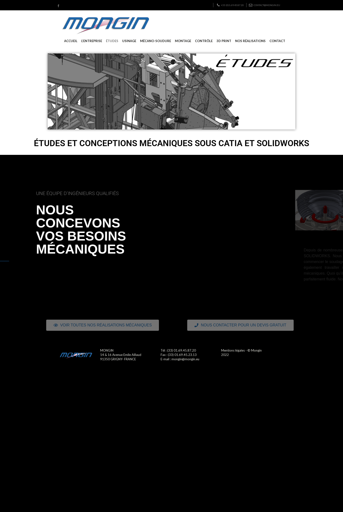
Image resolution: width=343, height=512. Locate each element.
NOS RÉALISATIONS (250, 41)
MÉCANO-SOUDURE (155, 41)
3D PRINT (223, 41)
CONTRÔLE (204, 41)
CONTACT (277, 41)
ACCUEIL (70, 41)
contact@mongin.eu (264, 5)
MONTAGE (183, 41)
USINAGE (129, 41)
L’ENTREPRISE (91, 41)
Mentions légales (233, 350)
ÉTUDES (112, 41)
